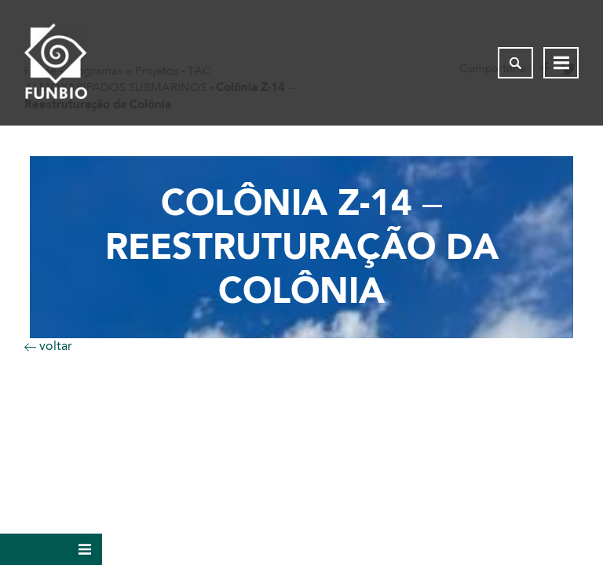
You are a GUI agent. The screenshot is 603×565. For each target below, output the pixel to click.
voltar (48, 345)
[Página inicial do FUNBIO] (55, 63)
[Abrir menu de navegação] (561, 62)
